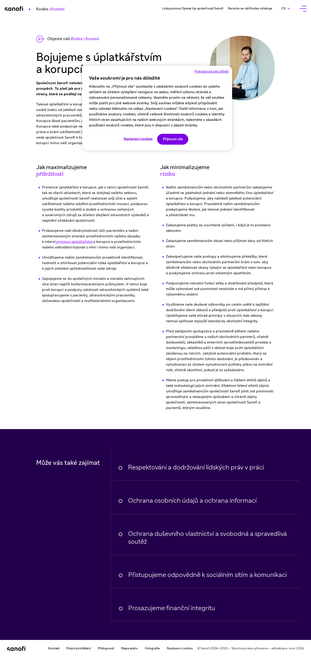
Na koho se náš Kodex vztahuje (250, 8)
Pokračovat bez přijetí (211, 71)
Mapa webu (129, 648)
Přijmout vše (173, 139)
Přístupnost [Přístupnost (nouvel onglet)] (106, 648)
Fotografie (152, 648)
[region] (157, 108)
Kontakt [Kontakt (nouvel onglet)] (54, 648)
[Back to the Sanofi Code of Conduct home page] (67, 39)
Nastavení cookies (180, 648)
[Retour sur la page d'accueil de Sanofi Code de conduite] (16, 648)
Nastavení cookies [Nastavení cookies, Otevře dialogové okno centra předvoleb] (138, 139)
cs (288, 8)
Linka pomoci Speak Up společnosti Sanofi (192, 8)
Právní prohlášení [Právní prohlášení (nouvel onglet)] (78, 648)
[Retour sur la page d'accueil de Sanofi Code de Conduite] (34, 8)
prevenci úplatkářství (74, 243)
